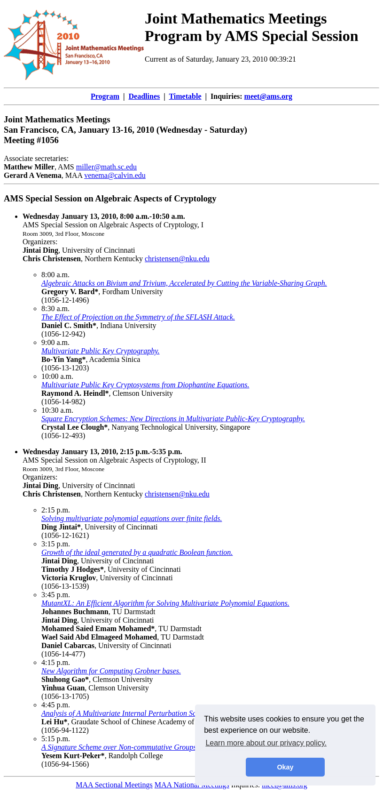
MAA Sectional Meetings (114, 785)
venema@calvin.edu (115, 175)
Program (105, 96)
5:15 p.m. (55, 739)
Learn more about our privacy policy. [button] (266, 743)
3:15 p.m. (55, 544)
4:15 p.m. (55, 662)
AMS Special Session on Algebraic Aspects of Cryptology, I (113, 220)
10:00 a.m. (57, 376)
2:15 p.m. (55, 510)
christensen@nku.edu (177, 259)
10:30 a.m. (57, 410)
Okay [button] (285, 767)
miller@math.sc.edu (106, 167)
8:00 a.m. (55, 275)
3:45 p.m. (55, 595)
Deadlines (144, 96)
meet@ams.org (268, 96)
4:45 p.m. (55, 705)
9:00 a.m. (55, 342)
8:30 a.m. (55, 308)
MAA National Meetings (192, 785)
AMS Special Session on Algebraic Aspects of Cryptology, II (114, 456)
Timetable (185, 96)
